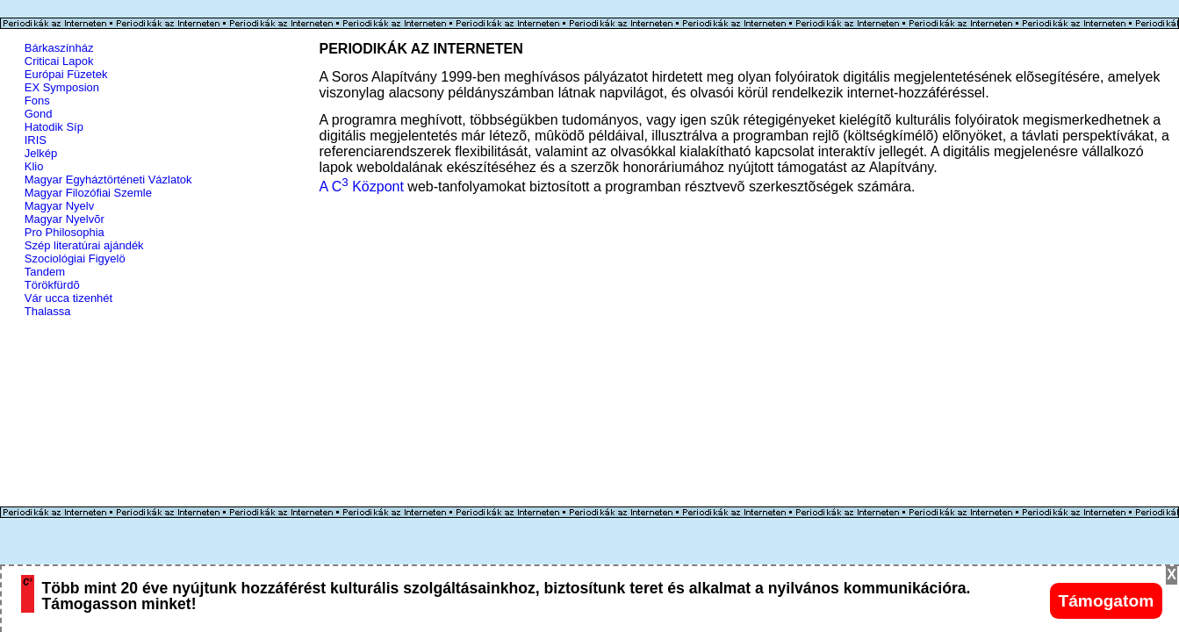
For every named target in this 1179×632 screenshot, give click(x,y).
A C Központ (362, 186)
